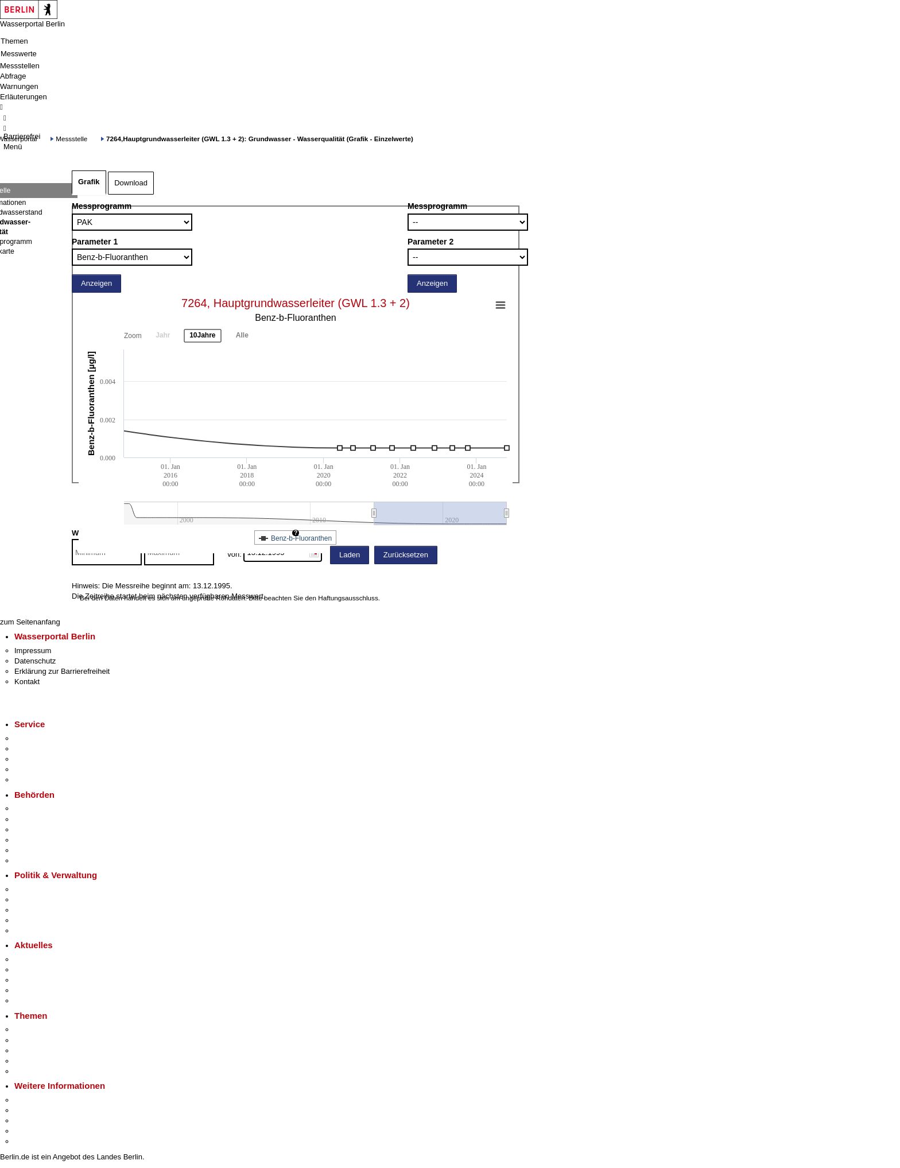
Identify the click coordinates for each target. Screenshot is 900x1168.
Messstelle (71, 138)
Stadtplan (30, 1141)
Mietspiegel (33, 1061)
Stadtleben (32, 1131)
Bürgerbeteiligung (43, 910)
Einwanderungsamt (46, 860)
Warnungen (19, 86)
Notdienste (32, 769)
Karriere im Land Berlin (52, 899)
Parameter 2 (430, 241)
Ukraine (27, 990)
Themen (14, 41)
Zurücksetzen (405, 554)
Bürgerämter (35, 840)
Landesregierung (42, 889)
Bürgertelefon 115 (43, 759)
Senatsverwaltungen (48, 819)
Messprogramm (101, 206)
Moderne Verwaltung (48, 1050)
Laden (349, 554)
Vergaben (30, 930)
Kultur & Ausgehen (45, 1100)
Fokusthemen (37, 1029)
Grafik (89, 181)
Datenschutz (35, 661)
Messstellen (20, 65)
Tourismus (31, 1110)
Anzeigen (96, 283)
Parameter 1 (95, 241)
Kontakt (27, 681)
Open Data (32, 920)
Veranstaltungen (41, 980)
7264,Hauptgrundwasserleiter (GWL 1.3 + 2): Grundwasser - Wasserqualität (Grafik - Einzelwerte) (259, 138)
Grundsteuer (35, 1071)
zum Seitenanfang (30, 622)
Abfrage (13, 76)
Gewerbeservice (41, 779)
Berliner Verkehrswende (54, 1040)
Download (131, 183)
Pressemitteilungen (46, 959)
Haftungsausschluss (348, 598)
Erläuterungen (23, 96)
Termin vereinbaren (46, 748)
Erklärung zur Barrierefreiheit (62, 671)
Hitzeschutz (33, 1000)
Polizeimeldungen (43, 969)
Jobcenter (30, 850)
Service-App (34, 738)
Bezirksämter (36, 829)
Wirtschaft (31, 1120)
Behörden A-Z (37, 808)
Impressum (32, 650)
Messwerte (19, 53)
